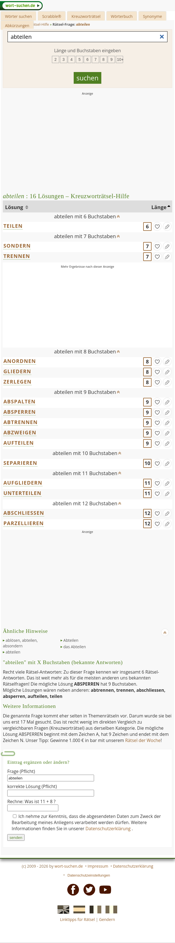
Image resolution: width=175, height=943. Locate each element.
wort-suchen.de (68, 866)
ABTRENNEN (20, 422)
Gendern (107, 919)
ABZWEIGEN (19, 432)
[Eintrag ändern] (167, 226)
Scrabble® (51, 16)
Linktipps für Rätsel (77, 919)
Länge (158, 207)
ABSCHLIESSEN (23, 512)
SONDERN (17, 245)
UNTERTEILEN (22, 493)
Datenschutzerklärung (108, 828)
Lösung (14, 207)
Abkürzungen (17, 25)
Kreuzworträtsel (85, 16)
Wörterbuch (122, 16)
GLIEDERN (17, 371)
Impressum (98, 866)
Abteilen (70, 640)
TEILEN (13, 225)
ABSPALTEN (19, 401)
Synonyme (152, 16)
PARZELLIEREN (23, 523)
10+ (120, 59)
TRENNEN (16, 256)
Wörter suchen (18, 16)
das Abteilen (74, 646)
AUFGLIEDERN (22, 482)
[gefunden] (157, 226)
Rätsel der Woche (142, 740)
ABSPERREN (19, 411)
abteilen (13, 652)
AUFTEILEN (18, 442)
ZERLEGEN (17, 381)
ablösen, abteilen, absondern (20, 643)
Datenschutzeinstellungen (89, 875)
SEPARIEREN (20, 462)
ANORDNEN (19, 361)
